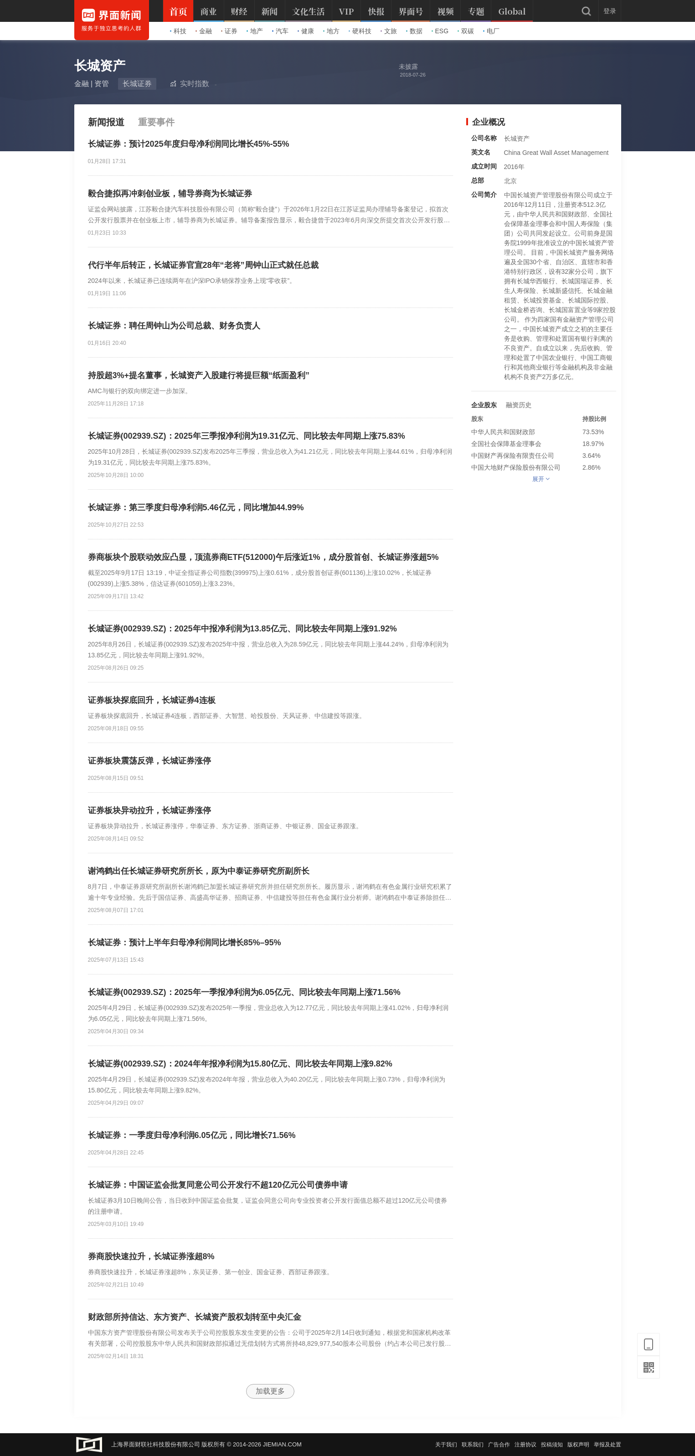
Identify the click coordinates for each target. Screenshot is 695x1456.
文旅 (389, 31)
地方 (331, 31)
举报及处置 (607, 1444)
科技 (178, 31)
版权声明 (578, 1444)
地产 (255, 31)
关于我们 (446, 1444)
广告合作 (499, 1444)
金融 (204, 31)
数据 (414, 31)
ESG (440, 31)
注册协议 (525, 1444)
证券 (229, 31)
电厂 (491, 31)
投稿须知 (552, 1444)
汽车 (280, 31)
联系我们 (473, 1444)
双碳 (466, 31)
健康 (306, 31)
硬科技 (360, 31)
